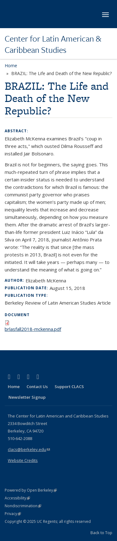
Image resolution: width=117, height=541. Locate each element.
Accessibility (17, 498)
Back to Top (101, 532)
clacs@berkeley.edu (29, 449)
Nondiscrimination (23, 505)
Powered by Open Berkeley (31, 490)
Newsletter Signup (27, 397)
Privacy (13, 513)
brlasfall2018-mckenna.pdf (33, 329)
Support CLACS (69, 386)
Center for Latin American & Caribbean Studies (53, 44)
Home (11, 65)
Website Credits (23, 460)
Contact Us (37, 386)
